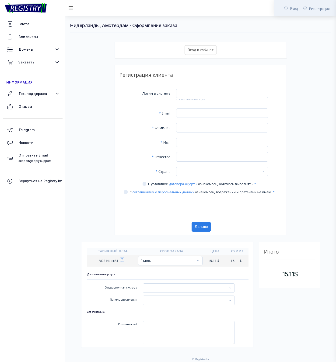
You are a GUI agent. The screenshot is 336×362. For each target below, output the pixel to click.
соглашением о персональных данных (163, 192)
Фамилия (161, 127)
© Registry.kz (200, 359)
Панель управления (123, 300)
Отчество (161, 156)
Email (164, 113)
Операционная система (121, 287)
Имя (166, 142)
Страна (163, 171)
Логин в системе (156, 93)
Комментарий (127, 324)
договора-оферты (183, 184)
